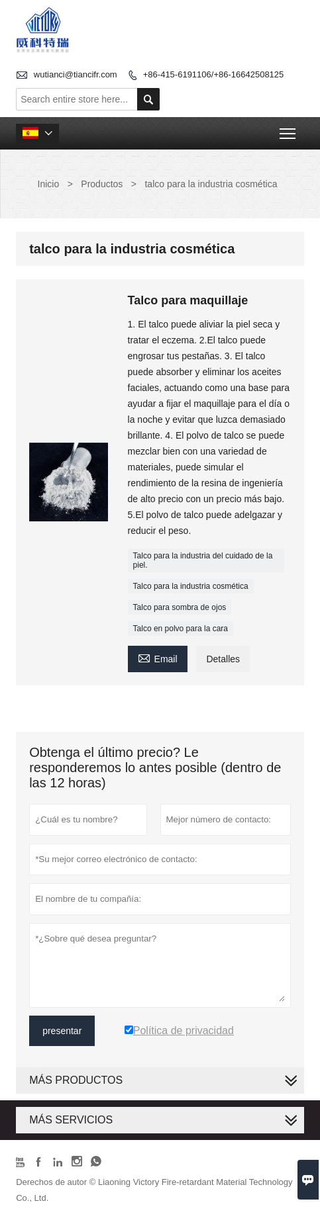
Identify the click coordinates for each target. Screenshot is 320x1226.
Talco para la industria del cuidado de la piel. (203, 560)
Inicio (49, 184)
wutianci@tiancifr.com (75, 74)
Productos (102, 184)
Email (158, 657)
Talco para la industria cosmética (190, 586)
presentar (61, 1031)
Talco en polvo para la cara (180, 628)
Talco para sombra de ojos (180, 607)
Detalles (223, 659)
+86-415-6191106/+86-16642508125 (213, 74)
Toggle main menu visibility (288, 129)
